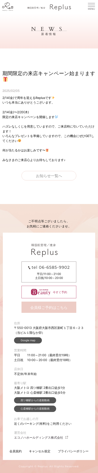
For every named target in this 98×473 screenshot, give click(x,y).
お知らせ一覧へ (49, 176)
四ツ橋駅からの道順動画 (35, 400)
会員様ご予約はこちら (49, 307)
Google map (28, 340)
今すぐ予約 (49, 292)
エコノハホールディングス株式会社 (41, 437)
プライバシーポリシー (73, 451)
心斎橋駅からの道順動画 (35, 408)
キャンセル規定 (39, 451)
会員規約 (15, 451)
